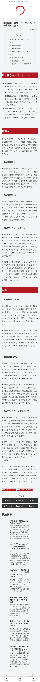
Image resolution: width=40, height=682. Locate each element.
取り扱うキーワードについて (19, 39)
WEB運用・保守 (18, 639)
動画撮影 (20, 490)
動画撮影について (18, 58)
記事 (11, 55)
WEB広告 (30, 639)
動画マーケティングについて (21, 64)
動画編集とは (16, 48)
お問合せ (20, 660)
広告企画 (30, 642)
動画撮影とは (16, 45)
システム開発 (20, 642)
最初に (12, 42)
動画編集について (18, 61)
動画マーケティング (9, 490)
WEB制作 (6, 639)
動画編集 (29, 490)
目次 (17, 35)
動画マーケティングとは (20, 51)
